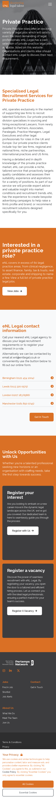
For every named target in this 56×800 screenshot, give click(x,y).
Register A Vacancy (24, 611)
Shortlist (6, 692)
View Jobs (14, 291)
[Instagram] (4, 670)
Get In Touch (41, 417)
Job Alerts (7, 696)
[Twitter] (18, 670)
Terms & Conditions (12, 742)
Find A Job (7, 687)
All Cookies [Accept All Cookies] (28, 784)
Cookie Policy (9, 772)
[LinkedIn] (10, 670)
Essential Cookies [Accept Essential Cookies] (28, 792)
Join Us (6, 722)
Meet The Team (9, 718)
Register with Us (23, 530)
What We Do (8, 713)
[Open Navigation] (50, 4)
